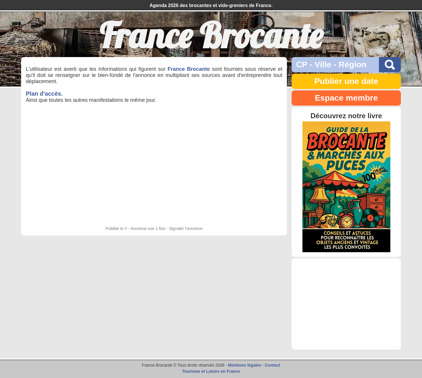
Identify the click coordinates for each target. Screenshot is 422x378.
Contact (272, 365)
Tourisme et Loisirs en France (211, 371)
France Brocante (189, 69)
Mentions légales (244, 365)
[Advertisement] (346, 304)
